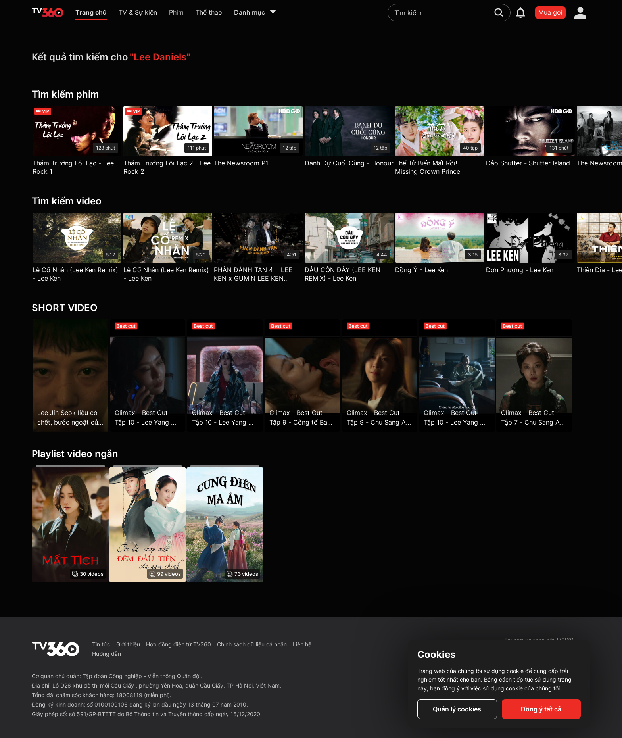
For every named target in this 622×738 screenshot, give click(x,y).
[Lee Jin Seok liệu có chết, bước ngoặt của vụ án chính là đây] (70, 375)
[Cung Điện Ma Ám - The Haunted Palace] (230, 525)
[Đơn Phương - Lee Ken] (545, 245)
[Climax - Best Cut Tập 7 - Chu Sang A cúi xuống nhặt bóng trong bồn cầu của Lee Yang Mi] (551, 375)
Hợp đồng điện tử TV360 (178, 644)
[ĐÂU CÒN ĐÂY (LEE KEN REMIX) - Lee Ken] (357, 249)
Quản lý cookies (457, 709)
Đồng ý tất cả (541, 709)
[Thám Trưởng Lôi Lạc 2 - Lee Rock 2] (170, 142)
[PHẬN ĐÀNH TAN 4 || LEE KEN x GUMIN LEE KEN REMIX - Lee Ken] (264, 249)
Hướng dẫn (106, 653)
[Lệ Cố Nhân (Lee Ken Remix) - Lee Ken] (77, 249)
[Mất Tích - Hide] (70, 525)
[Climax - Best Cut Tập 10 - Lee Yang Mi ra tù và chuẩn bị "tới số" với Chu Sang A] (471, 375)
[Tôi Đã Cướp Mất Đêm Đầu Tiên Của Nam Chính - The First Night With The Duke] (150, 525)
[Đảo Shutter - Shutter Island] (545, 138)
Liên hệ (302, 644)
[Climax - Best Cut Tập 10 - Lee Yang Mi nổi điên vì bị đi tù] (231, 375)
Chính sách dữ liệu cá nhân (252, 644)
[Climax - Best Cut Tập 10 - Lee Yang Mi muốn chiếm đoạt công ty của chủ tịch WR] (150, 375)
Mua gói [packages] (550, 12)
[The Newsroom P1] (264, 138)
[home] (47, 13)
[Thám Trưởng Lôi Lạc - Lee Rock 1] (77, 142)
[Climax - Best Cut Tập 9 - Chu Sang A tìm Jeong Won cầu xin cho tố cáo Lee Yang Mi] (391, 375)
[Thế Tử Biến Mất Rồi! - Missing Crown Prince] (451, 142)
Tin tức (101, 644)
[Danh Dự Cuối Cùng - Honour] (357, 138)
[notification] (520, 13)
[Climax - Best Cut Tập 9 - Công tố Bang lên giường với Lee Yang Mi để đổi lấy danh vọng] (311, 375)
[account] (580, 13)
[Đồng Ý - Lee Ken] (451, 245)
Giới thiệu (128, 644)
